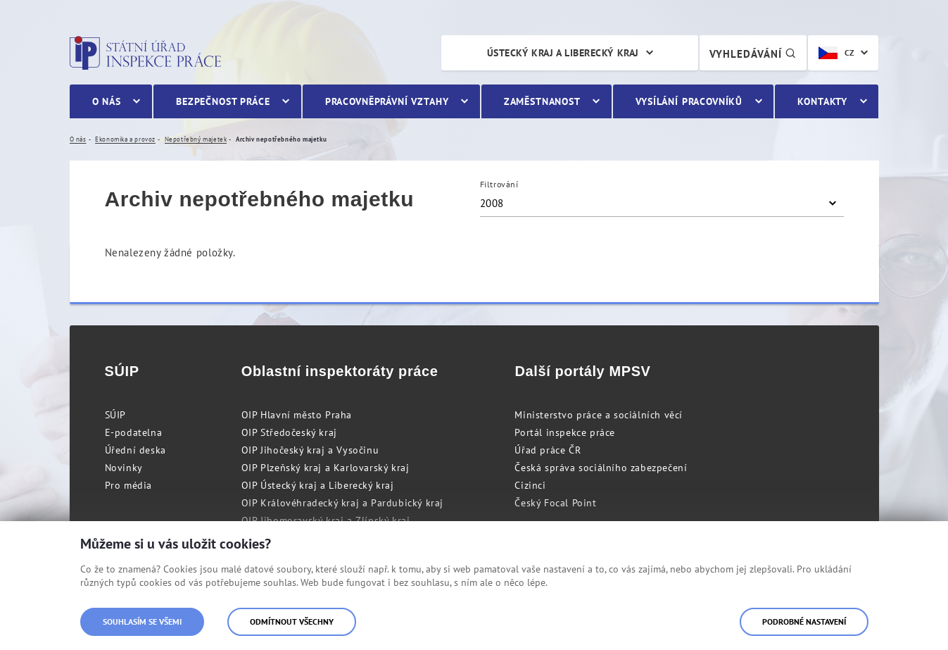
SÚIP (115, 414)
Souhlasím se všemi (142, 621)
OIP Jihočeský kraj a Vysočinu (310, 450)
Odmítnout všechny (292, 621)
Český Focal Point (555, 502)
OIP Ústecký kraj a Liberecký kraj (317, 485)
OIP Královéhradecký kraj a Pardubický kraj (342, 502)
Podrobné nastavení (804, 621)
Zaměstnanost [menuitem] (542, 101)
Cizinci (529, 485)
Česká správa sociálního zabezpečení (600, 467)
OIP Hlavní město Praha (296, 414)
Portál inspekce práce (564, 432)
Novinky (124, 467)
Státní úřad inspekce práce (145, 52)
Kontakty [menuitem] (822, 101)
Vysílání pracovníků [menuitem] (689, 101)
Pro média (128, 485)
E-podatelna (134, 432)
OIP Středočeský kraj (289, 432)
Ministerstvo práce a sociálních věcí (598, 414)
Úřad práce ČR (547, 450)
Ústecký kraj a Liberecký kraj (563, 52)
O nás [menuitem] (106, 101)
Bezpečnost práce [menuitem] (223, 101)
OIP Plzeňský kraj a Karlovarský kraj (325, 467)
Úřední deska (135, 450)
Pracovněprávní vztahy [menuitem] (387, 101)
